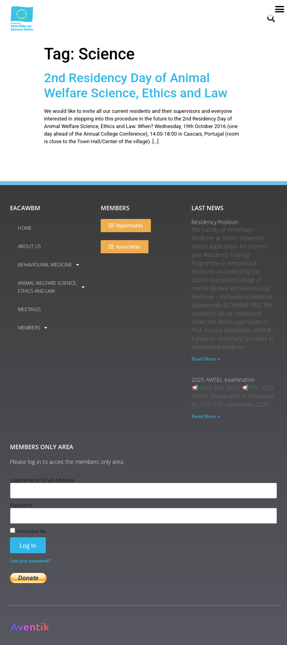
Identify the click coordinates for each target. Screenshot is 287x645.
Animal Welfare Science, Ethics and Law (51, 287)
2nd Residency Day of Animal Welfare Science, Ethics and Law (136, 85)
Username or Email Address (42, 480)
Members (32, 328)
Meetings (29, 309)
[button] (271, 16)
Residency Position (214, 222)
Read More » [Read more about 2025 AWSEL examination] (205, 416)
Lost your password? (30, 561)
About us (29, 246)
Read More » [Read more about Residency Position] (205, 358)
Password (21, 505)
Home (25, 228)
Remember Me (28, 530)
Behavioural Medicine (48, 264)
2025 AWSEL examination (223, 379)
